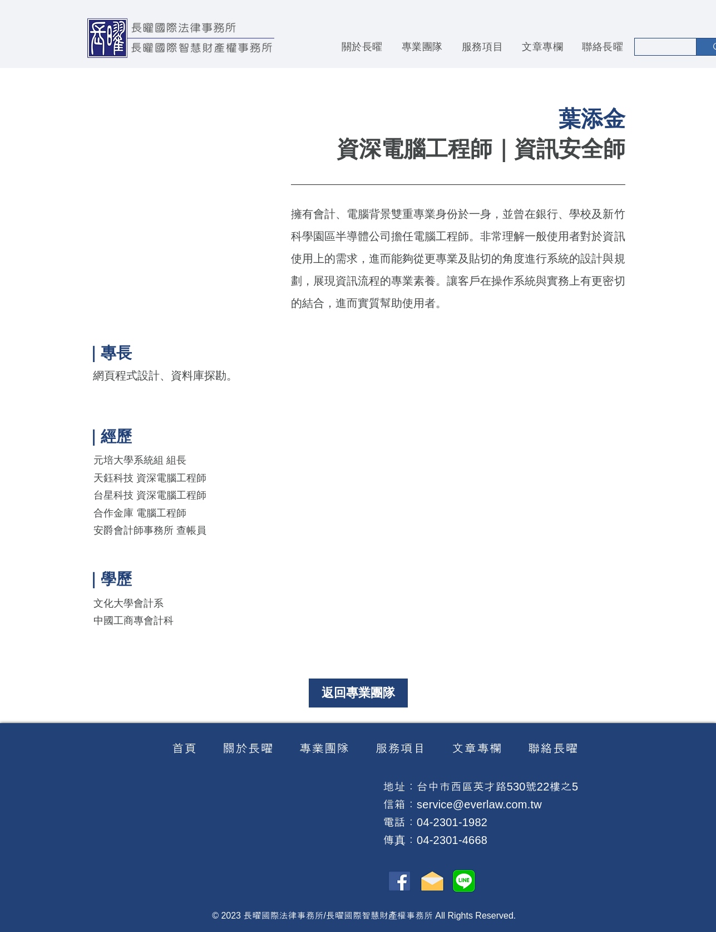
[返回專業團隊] (358, 693)
